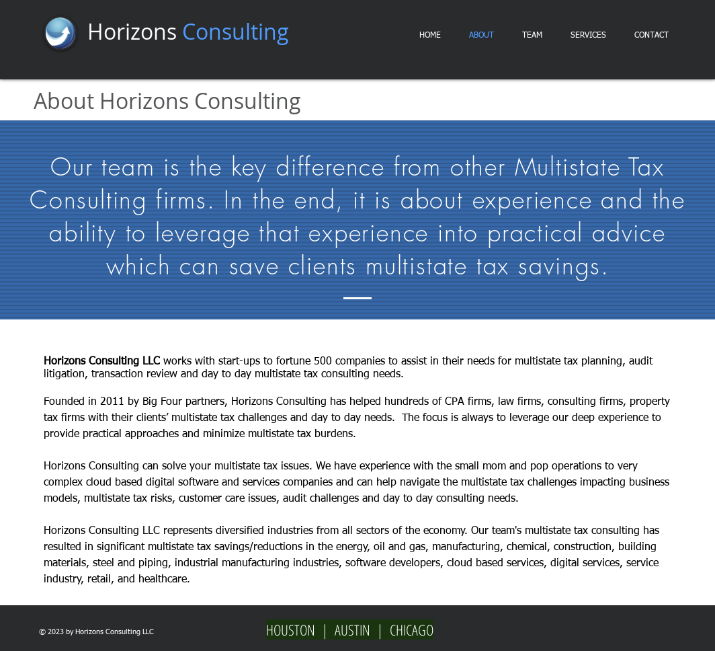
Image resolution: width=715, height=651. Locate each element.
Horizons (188, 31)
